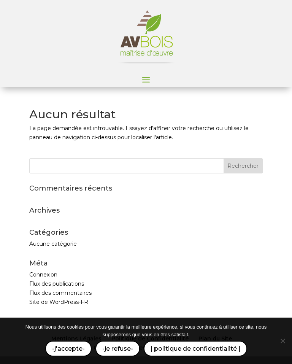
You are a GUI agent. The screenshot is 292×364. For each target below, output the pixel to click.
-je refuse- (117, 348)
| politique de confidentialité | (195, 348)
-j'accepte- (68, 348)
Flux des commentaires (60, 292)
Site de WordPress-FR (58, 302)
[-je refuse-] (282, 341)
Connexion (43, 274)
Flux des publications (56, 283)
